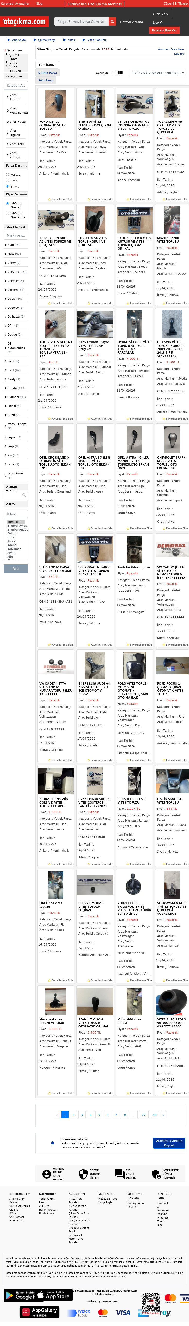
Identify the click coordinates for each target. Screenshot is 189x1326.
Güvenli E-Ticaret (176, 3)
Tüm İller (16, 522)
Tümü (15, 187)
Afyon (16, 553)
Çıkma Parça (45, 40)
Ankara (16, 533)
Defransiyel (75, 1235)
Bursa (16, 541)
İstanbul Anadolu (16, 530)
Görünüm (102, 73)
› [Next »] (163, 1115)
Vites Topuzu (94, 40)
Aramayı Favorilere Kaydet (169, 1143)
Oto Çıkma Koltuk (79, 1220)
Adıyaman (16, 549)
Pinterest (162, 1217)
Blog (39, 3)
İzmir (16, 537)
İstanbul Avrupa (16, 526)
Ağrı (16, 557)
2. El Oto (44, 1206)
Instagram (163, 1210)
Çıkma (15, 175)
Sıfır (14, 181)
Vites (69, 40)
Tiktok (161, 1221)
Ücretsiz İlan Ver (164, 30)
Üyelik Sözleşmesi (20, 1206)
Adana (16, 545)
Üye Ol (158, 22)
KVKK (12, 1213)
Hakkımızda (16, 1220)
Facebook (163, 1203)
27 (144, 1115)
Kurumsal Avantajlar (15, 3)
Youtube (162, 1214)
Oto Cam (74, 1224)
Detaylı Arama (131, 22)
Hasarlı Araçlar (48, 1209)
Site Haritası (16, 1216)
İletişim (132, 1206)
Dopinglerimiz (136, 1203)
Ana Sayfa (17, 40)
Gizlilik (13, 1209)
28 (154, 1115)
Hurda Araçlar (47, 1213)
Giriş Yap (160, 14)
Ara (15, 568)
